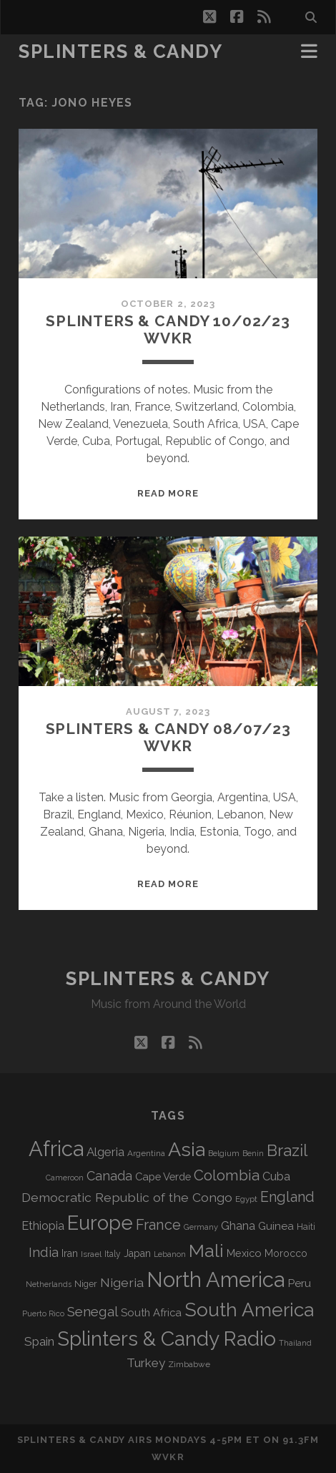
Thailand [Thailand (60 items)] (295, 1343)
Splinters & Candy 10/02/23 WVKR (168, 329)
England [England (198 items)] (287, 1196)
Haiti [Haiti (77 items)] (306, 1226)
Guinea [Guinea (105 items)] (276, 1226)
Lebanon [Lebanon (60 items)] (170, 1254)
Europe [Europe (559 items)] (100, 1222)
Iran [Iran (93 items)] (69, 1253)
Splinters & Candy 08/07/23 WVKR (168, 737)
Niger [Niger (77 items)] (85, 1283)
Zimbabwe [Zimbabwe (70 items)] (189, 1364)
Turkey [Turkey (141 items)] (146, 1363)
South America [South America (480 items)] (249, 1309)
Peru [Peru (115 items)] (299, 1283)
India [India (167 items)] (44, 1252)
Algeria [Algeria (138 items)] (105, 1152)
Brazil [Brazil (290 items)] (287, 1150)
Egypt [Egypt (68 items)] (246, 1199)
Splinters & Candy (121, 51)
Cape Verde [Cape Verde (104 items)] (163, 1176)
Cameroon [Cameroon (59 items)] (65, 1177)
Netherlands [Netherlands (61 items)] (48, 1284)
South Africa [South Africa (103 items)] (151, 1312)
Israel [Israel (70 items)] (91, 1254)
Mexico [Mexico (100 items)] (244, 1253)
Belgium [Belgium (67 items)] (223, 1153)
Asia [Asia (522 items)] (186, 1149)
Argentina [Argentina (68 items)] (146, 1153)
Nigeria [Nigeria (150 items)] (122, 1282)
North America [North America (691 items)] (216, 1280)
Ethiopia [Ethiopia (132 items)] (42, 1225)
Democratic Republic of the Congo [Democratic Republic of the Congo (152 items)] (126, 1197)
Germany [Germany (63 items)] (201, 1227)
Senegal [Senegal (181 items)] (92, 1311)
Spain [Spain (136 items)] (39, 1341)
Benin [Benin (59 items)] (253, 1153)
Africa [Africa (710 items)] (56, 1148)
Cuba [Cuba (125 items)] (276, 1176)
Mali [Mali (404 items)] (206, 1250)
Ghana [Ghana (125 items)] (238, 1226)
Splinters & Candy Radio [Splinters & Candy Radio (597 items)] (166, 1339)
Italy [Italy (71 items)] (112, 1254)
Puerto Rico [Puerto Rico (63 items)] (43, 1313)
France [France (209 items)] (158, 1224)
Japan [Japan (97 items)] (137, 1253)
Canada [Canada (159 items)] (109, 1175)
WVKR (168, 1457)
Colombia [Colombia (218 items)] (227, 1175)
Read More (168, 493)
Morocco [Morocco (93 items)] (286, 1253)
